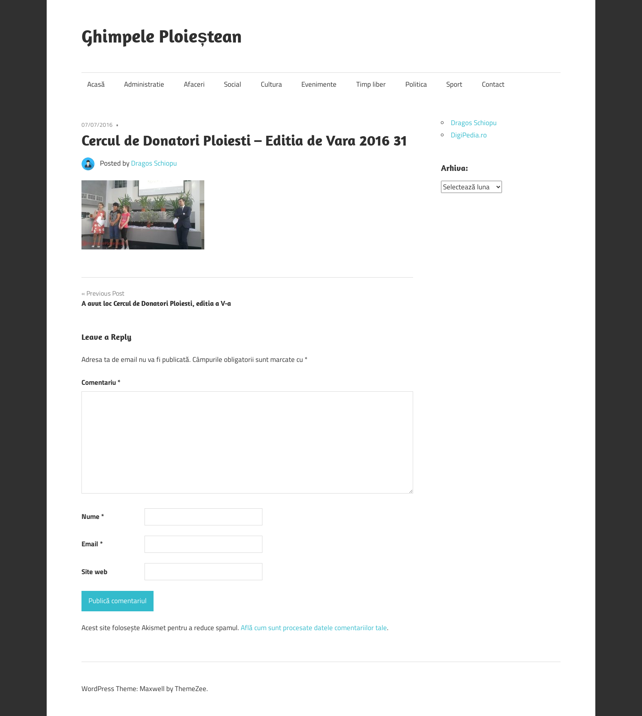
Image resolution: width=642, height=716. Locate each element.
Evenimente (319, 84)
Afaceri (194, 84)
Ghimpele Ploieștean (161, 36)
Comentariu (100, 382)
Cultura (271, 84)
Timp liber (371, 84)
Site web (94, 571)
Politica (416, 84)
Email (92, 544)
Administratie (144, 84)
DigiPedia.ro (469, 135)
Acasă (96, 84)
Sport (454, 84)
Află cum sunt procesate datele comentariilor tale (314, 627)
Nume (92, 516)
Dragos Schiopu (154, 163)
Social (232, 84)
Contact (493, 84)
